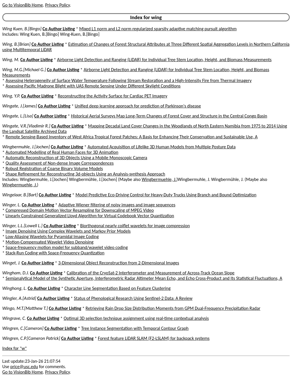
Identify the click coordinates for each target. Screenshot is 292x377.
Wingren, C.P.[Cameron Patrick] (31, 338)
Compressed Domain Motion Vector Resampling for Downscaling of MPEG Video (80, 210)
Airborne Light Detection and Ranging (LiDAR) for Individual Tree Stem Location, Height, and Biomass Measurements (164, 59)
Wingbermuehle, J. (159, 179)
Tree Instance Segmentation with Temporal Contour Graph (135, 328)
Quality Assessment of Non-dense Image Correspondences (60, 163)
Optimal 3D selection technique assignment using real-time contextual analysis (136, 318)
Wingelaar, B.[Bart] (20, 195)
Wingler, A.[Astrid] (19, 298)
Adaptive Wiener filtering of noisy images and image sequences (116, 205)
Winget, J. (11, 263)
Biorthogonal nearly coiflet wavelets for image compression (135, 225)
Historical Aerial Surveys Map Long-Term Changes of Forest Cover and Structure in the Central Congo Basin (169, 116)
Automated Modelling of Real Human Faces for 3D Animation (62, 152)
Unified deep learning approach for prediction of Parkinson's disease (138, 106)
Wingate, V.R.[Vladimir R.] (26, 126)
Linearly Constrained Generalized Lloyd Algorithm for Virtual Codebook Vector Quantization (90, 215)
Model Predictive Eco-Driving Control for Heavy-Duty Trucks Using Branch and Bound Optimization (166, 195)
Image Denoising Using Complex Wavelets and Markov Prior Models (68, 231)
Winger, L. (11, 205)
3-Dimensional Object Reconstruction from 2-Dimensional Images (118, 263)
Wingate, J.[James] (19, 106)
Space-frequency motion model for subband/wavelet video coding (67, 247)
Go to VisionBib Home (22, 5)
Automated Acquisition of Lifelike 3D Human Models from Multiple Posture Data (162, 146)
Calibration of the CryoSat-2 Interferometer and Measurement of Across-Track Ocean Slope (150, 273)
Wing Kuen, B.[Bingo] (21, 28)
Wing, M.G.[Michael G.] (24, 69)
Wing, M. (10, 59)
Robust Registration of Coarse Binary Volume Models (54, 168)
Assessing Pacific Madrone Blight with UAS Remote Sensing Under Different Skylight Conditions (93, 86)
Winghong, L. (14, 288)
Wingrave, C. (14, 318)
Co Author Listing (58, 28)
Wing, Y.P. (11, 96)
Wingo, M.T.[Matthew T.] (25, 308)
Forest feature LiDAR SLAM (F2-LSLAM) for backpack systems (154, 338)
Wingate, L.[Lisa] (17, 116)
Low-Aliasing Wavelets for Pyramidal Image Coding (52, 236)
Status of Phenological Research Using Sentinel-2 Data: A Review (133, 298)
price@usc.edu (24, 366)
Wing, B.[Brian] (16, 44)
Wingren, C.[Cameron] (22, 328)
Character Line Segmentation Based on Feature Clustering (117, 288)
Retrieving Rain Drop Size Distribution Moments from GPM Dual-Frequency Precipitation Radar (173, 308)
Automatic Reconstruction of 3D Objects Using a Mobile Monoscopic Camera (76, 157)
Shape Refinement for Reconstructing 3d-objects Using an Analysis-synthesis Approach (85, 174)
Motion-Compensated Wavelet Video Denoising (50, 242)
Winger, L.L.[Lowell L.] (22, 225)
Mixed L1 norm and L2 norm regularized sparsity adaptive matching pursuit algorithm (158, 28)
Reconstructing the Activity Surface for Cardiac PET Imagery (112, 96)
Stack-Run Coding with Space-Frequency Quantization (55, 253)
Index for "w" (14, 348)
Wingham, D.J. (15, 273)
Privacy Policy (57, 5)
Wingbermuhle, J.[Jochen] (26, 146)
